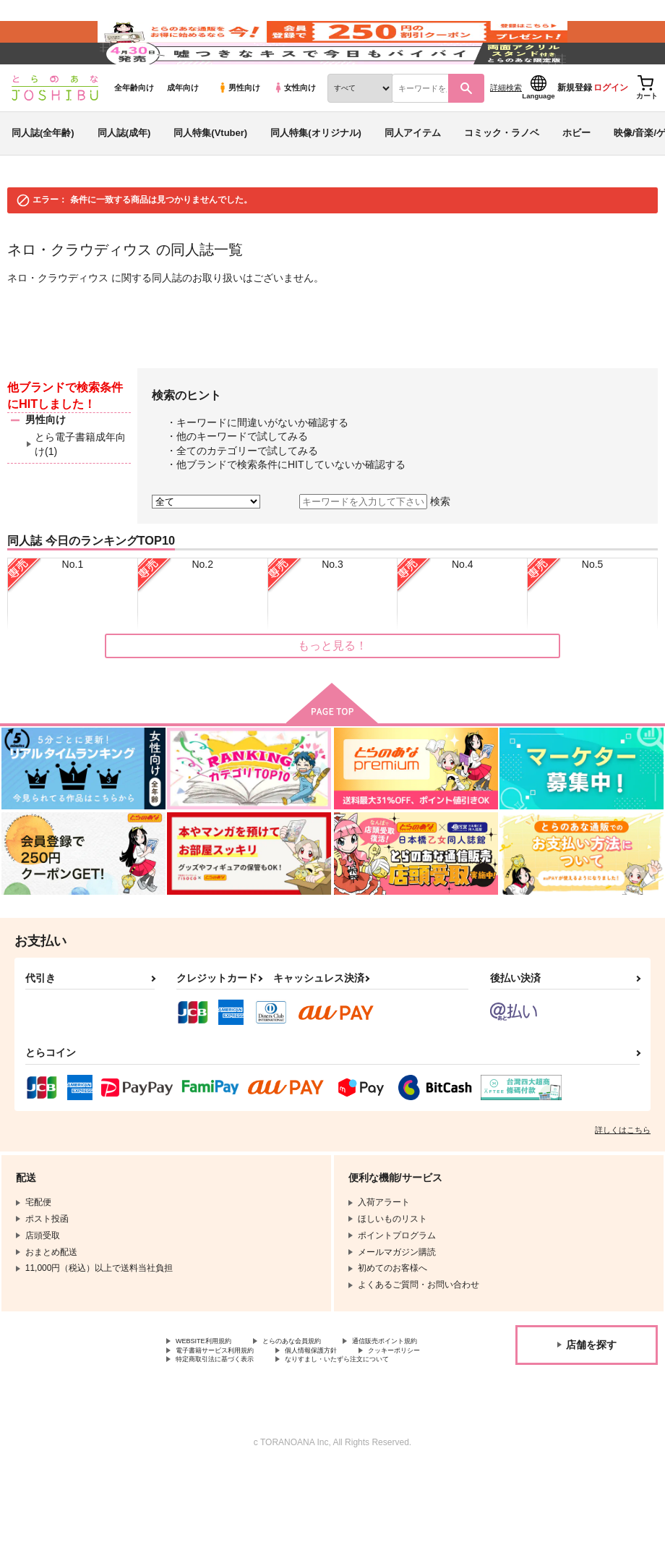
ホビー (576, 176)
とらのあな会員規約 (319, 1386)
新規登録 (574, 131)
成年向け (183, 131)
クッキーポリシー (311, 1410)
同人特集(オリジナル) (315, 176)
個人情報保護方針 (210, 1410)
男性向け (239, 131)
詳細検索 (506, 131)
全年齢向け (134, 131)
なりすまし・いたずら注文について (245, 1434)
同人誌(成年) (124, 176)
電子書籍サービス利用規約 (345, 1398)
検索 (440, 544)
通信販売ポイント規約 (219, 1398)
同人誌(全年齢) (43, 176)
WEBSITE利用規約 (212, 1386)
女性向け (294, 131)
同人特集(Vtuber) (210, 176)
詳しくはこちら (623, 1173)
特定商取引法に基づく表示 (228, 1422)
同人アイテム (413, 176)
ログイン (610, 131)
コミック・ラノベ (501, 176)
